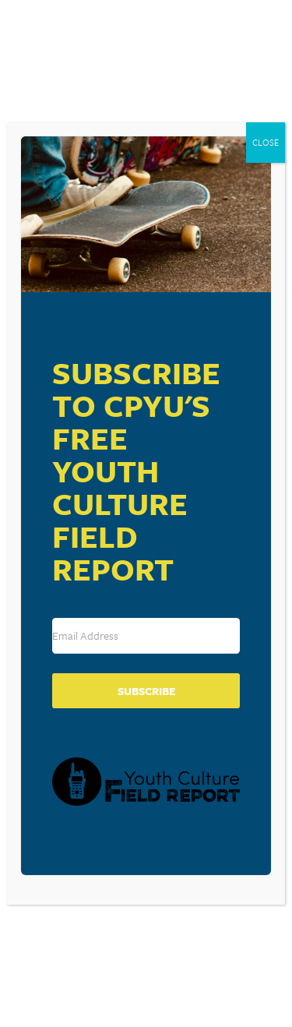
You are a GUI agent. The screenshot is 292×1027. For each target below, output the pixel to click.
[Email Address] (145, 636)
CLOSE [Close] (265, 142)
